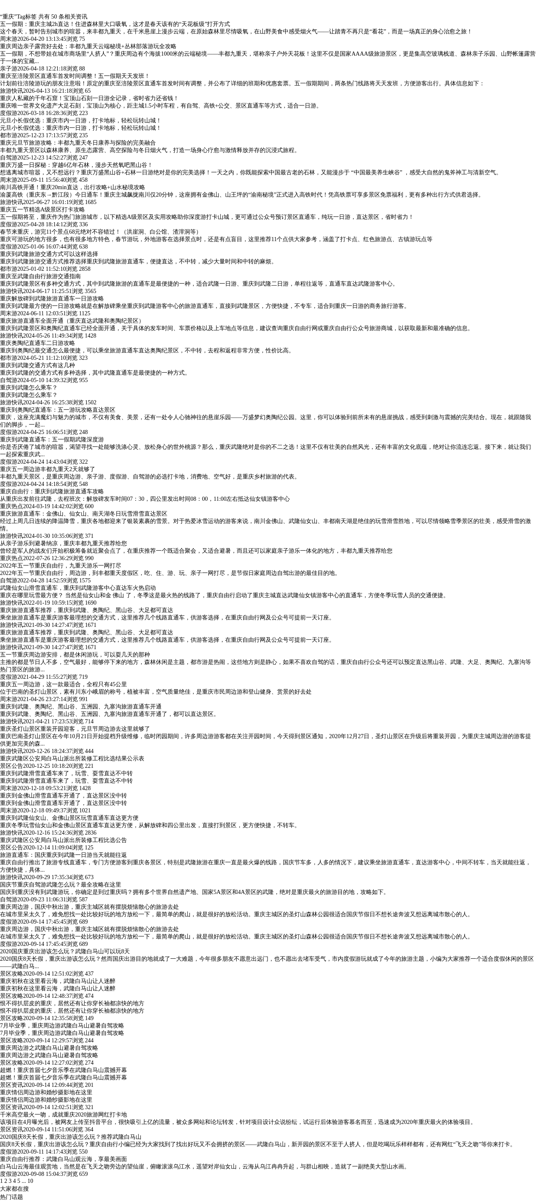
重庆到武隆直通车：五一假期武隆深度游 (52, 439)
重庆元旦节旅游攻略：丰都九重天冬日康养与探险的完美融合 (78, 143)
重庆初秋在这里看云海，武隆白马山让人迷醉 (57, 981)
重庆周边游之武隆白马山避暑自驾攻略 (49, 1048)
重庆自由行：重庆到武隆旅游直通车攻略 (52, 491)
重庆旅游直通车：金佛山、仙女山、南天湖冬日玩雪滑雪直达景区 (83, 514)
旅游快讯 (11, 91)
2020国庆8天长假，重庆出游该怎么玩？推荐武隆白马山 (70, 1137)
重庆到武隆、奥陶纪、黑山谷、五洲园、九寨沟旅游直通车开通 (81, 707)
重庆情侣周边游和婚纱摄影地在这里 (46, 1092)
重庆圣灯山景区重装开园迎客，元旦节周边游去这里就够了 (75, 729)
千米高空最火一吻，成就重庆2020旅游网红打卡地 (63, 1115)
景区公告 (11, 766)
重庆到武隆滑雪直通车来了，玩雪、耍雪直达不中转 (66, 773)
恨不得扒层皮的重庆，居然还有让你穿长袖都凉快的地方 (72, 1003)
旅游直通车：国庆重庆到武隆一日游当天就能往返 (63, 855)
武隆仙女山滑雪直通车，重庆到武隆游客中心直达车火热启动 (78, 588)
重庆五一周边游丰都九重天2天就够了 (47, 469)
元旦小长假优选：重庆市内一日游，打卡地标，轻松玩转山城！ (81, 120)
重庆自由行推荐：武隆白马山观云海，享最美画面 (63, 1159)
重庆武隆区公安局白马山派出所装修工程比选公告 (63, 840)
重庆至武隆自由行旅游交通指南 (40, 276)
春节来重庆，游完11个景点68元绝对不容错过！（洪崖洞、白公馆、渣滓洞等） (101, 232)
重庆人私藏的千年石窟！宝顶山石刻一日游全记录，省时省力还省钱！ (89, 98)
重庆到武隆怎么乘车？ (29, 388)
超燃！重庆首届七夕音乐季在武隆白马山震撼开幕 (63, 1070)
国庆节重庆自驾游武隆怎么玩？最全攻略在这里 (60, 885)
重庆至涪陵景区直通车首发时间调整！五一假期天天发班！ (75, 76)
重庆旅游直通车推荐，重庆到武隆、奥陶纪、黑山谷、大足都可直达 (86, 610)
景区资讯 (11, 1085)
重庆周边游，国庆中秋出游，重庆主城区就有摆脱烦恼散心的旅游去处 (89, 907)
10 (30, 1181)
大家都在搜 (14, 1189)
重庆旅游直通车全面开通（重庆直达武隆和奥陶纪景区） (72, 321)
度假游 (8, 113)
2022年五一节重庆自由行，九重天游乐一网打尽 (60, 566)
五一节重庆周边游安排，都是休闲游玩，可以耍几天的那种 (75, 655)
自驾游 (8, 158)
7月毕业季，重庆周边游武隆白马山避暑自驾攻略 (62, 1026)
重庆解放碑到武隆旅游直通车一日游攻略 (52, 299)
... (24, 1181)
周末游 (8, 39)
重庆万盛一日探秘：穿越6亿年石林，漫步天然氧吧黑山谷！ (76, 165)
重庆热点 (11, 506)
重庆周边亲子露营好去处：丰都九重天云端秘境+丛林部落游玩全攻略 (88, 46)
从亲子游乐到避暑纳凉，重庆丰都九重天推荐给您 (63, 543)
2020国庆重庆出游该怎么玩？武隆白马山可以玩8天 (65, 951)
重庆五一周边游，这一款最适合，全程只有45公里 (63, 684)
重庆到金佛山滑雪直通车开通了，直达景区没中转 (63, 796)
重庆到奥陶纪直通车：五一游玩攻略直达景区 (57, 410)
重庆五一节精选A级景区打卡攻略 (42, 209)
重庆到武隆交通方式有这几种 (37, 365)
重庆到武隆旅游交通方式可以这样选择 (49, 254)
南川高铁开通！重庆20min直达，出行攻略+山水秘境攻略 (72, 187)
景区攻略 (11, 974)
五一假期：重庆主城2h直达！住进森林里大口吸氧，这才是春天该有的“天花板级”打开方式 (115, 24)
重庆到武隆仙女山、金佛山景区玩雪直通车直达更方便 (69, 818)
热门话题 (11, 1197)
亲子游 (8, 69)
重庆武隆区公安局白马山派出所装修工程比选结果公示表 (72, 758)
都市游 (8, 135)
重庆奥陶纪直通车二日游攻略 (37, 343)
